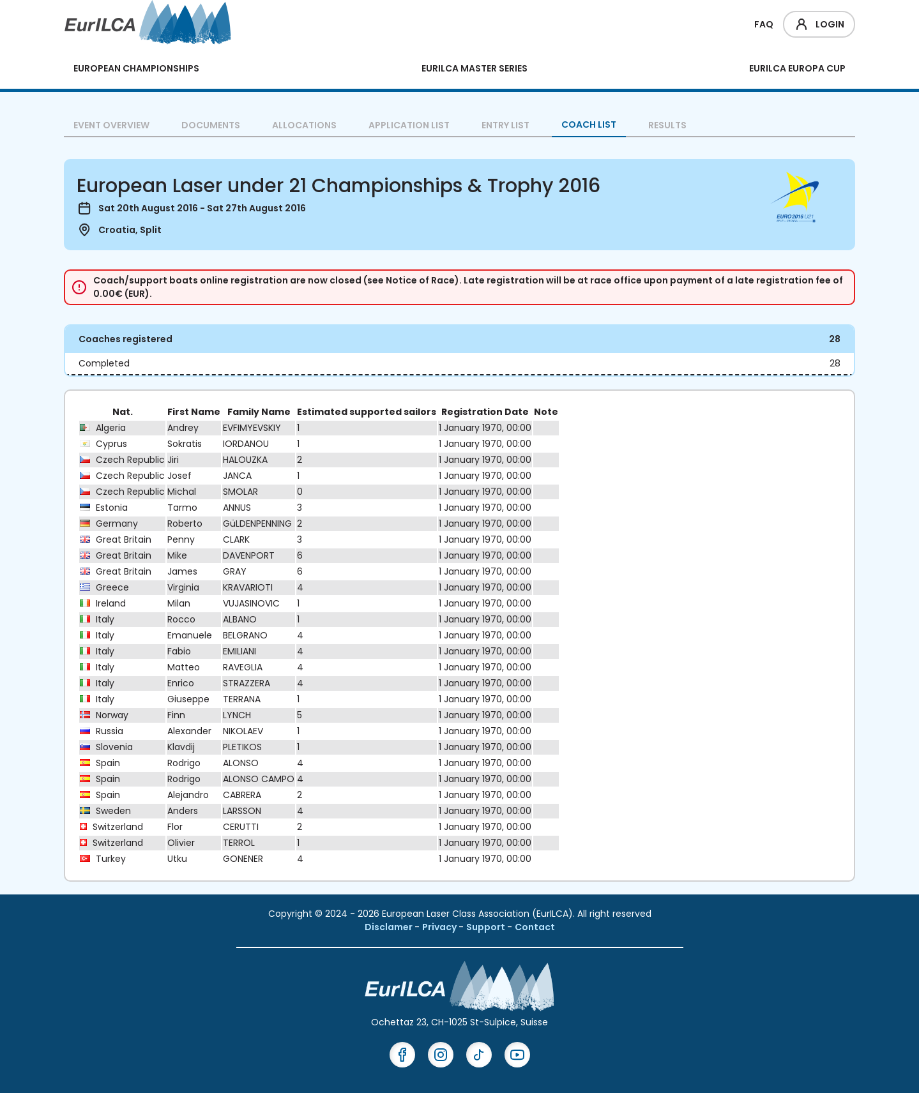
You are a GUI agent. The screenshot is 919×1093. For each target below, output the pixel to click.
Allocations (304, 125)
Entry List (505, 125)
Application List (409, 125)
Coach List (588, 124)
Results (667, 125)
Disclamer (389, 927)
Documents (210, 125)
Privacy (440, 927)
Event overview (111, 125)
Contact (535, 927)
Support (486, 927)
